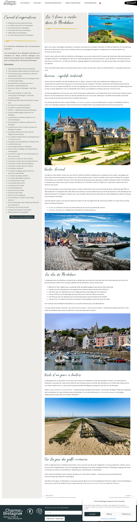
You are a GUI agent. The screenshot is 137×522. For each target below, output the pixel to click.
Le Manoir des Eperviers (57, 210)
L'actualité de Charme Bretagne (19, 30)
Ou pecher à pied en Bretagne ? (19, 108)
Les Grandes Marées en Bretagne (19, 146)
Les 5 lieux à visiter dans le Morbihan (21, 163)
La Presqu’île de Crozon (16, 181)
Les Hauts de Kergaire (107, 392)
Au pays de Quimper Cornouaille (19, 210)
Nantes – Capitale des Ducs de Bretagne (22, 110)
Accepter (92, 514)
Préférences (126, 514)
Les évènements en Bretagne (18, 28)
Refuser (109, 514)
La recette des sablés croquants (19, 178)
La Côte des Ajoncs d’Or (16, 183)
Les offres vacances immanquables (20, 25)
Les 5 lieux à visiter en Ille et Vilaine (20, 159)
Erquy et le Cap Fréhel (16, 190)
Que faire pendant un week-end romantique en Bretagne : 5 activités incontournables (21, 95)
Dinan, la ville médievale (16, 195)
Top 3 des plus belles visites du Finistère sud (23, 71)
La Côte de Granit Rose (16, 185)
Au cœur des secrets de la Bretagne (20, 35)
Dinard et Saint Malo (15, 193)
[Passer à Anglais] (100, 3)
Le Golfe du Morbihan (15, 168)
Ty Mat (51, 207)
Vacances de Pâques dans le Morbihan (21, 69)
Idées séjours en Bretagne (17, 33)
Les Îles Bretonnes (14, 144)
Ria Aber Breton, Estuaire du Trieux (20, 83)
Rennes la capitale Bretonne (18, 86)
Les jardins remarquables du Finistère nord (23, 142)
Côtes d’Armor (88, 483)
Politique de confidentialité (108, 518)
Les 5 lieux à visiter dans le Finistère (20, 166)
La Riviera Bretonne (15, 188)
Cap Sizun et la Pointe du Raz (18, 207)
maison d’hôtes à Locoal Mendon (60, 390)
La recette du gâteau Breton (18, 176)
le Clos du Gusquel (84, 102)
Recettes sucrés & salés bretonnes (20, 23)
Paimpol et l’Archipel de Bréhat (19, 105)
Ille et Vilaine (100, 483)
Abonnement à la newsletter (18, 212)
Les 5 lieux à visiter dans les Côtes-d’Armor (23, 161)
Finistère (115, 483)
